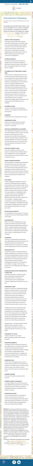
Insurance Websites (10, 439)
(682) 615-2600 (23, 4)
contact (5, 434)
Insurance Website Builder (17, 441)
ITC (24, 444)
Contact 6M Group (9, 33)
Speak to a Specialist (11, 4)
